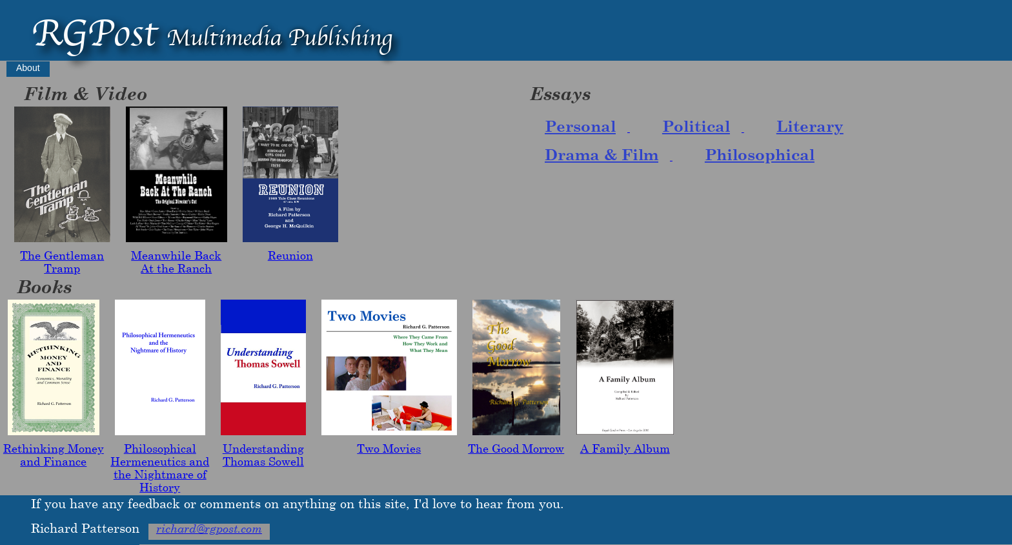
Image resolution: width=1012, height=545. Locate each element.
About (28, 68)
